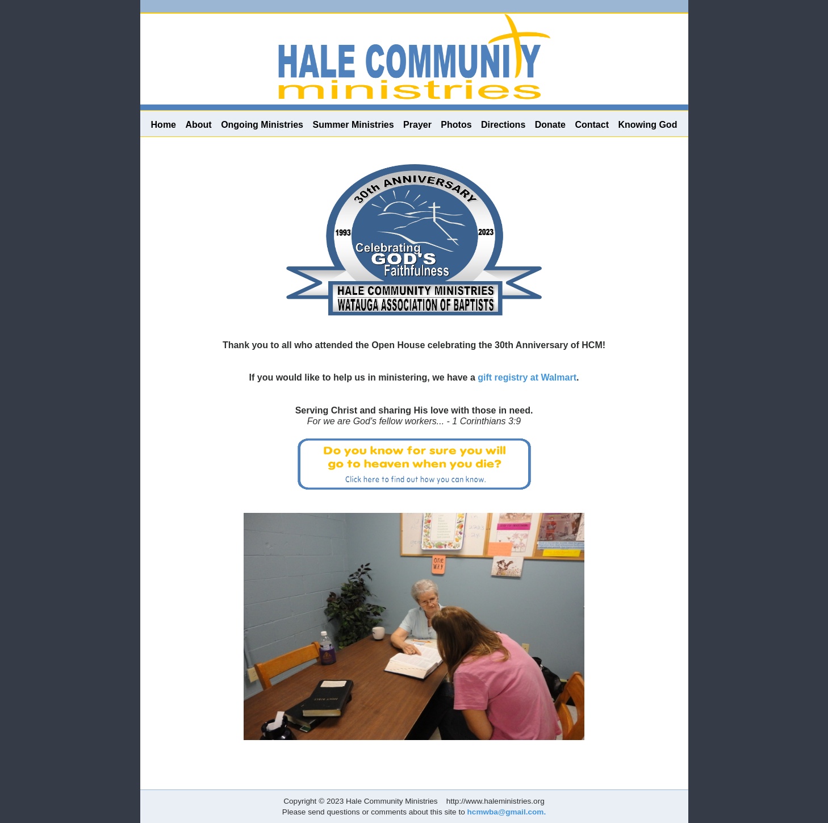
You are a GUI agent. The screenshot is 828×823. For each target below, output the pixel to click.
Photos (456, 124)
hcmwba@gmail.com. (506, 812)
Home (163, 124)
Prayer (417, 124)
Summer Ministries (353, 124)
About (198, 124)
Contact (592, 124)
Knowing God (647, 124)
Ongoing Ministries (262, 124)
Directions (503, 124)
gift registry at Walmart (527, 377)
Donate (550, 124)
